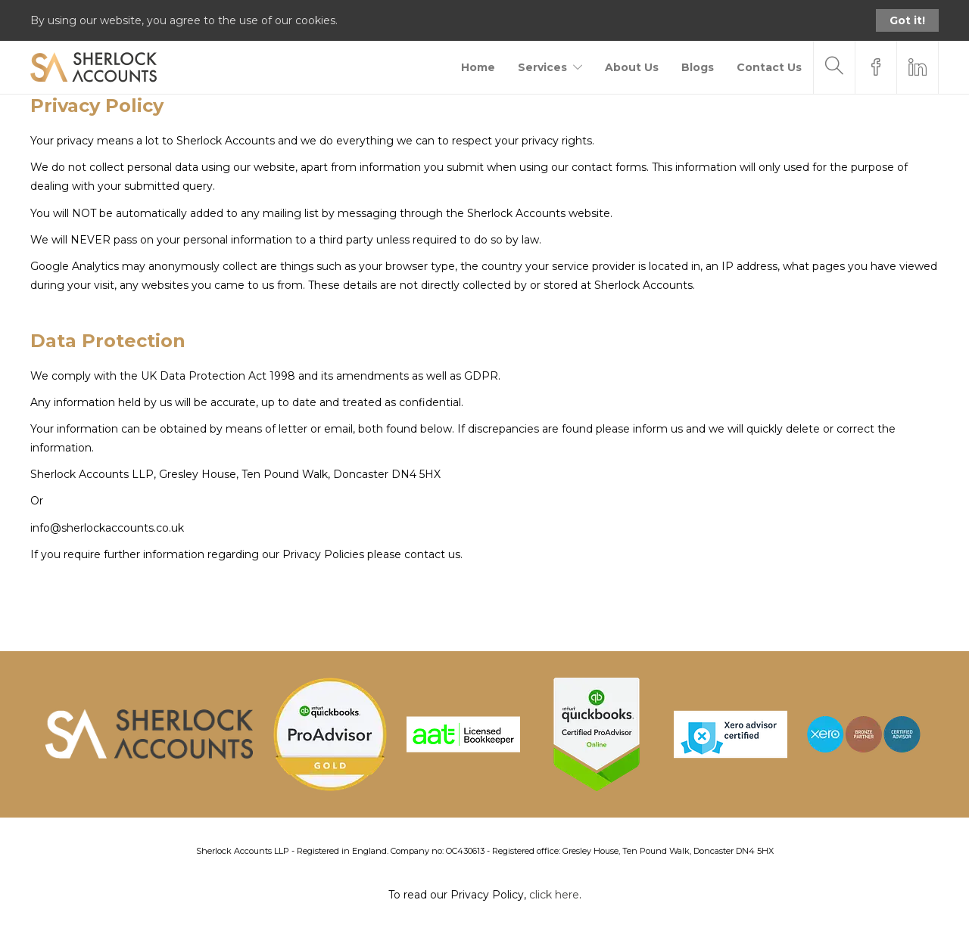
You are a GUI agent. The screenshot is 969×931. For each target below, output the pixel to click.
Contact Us (769, 67)
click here (554, 895)
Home (478, 67)
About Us (632, 67)
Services (542, 67)
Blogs (697, 67)
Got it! (907, 20)
